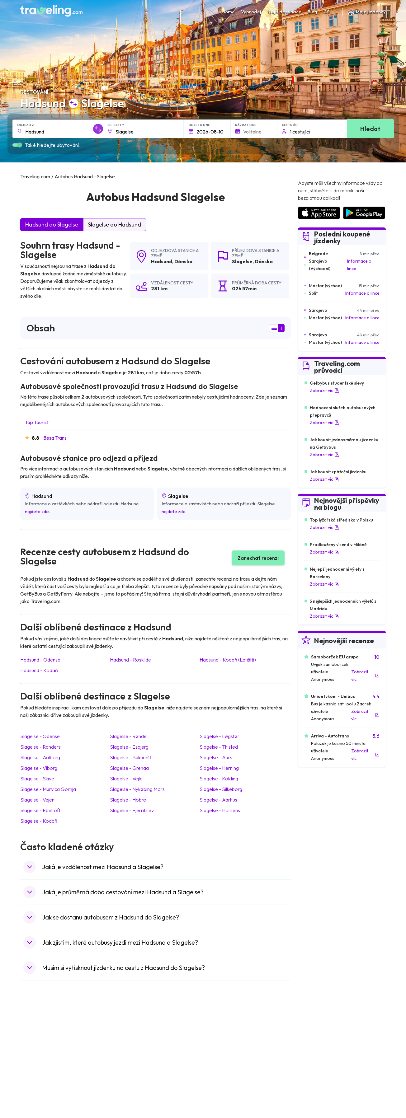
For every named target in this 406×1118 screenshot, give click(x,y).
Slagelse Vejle (126, 778)
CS (329, 12)
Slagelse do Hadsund (114, 224)
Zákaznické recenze (317, 1020)
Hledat (370, 129)
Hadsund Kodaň (39, 670)
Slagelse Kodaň (38, 821)
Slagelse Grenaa (129, 768)
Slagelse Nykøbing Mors (137, 789)
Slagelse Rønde (128, 736)
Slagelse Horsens (220, 810)
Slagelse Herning (219, 768)
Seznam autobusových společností (331, 1027)
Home (228, 12)
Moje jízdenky (366, 12)
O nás (120, 1020)
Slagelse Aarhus (218, 800)
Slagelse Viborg (38, 768)
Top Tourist (37, 422)
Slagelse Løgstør (219, 736)
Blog (312, 12)
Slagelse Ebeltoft (40, 810)
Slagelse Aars (216, 757)
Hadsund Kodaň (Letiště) (228, 660)
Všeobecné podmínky (227, 1014)
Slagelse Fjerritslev (132, 810)
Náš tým (122, 1027)
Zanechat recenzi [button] (258, 558)
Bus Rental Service (315, 1033)
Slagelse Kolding (219, 778)
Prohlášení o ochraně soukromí (237, 1020)
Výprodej (251, 12)
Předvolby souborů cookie (232, 1027)
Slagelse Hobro (128, 800)
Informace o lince (359, 264)
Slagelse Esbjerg (129, 747)
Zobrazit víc (324, 390)
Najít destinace (284, 12)
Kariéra (304, 1014)
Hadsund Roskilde (130, 660)
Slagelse (242, 261)
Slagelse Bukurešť (131, 757)
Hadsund (161, 261)
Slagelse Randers (40, 747)
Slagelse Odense (40, 736)
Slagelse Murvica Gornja (48, 789)
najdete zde (37, 511)
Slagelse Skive (37, 778)
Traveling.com (110, 1094)
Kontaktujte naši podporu (60, 1046)
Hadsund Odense (40, 660)
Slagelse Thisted (219, 747)
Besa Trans (55, 438)
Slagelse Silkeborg (221, 789)
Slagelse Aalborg (40, 757)
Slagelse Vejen (37, 800)
